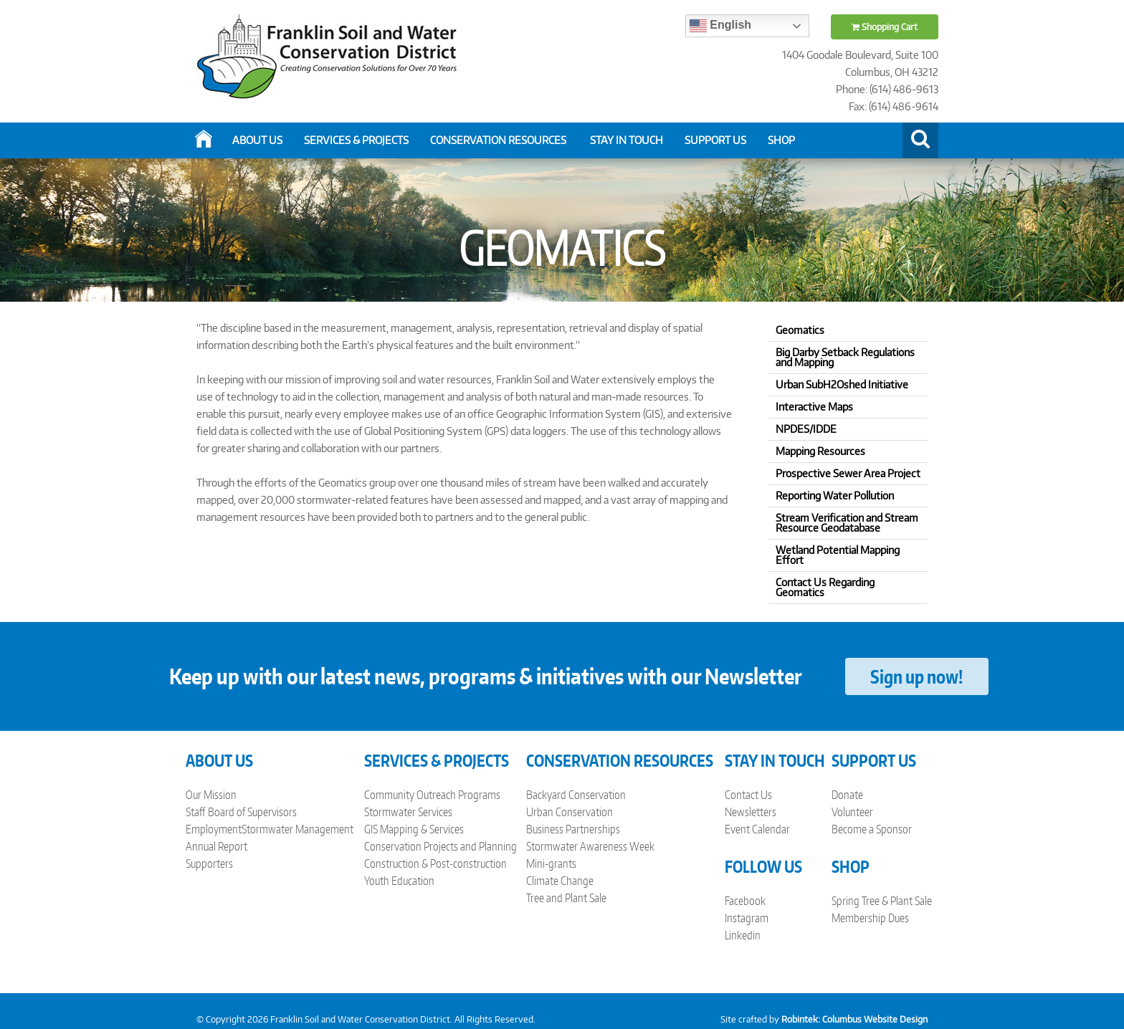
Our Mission (211, 795)
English (720, 25)
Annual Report (216, 846)
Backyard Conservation (576, 795)
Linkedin (743, 935)
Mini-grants (551, 863)
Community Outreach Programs (432, 795)
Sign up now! (916, 676)
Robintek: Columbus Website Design (854, 1019)
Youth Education (399, 881)
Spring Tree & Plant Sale (882, 901)
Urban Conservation (569, 812)
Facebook (745, 901)
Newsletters (750, 812)
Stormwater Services (408, 812)
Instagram (746, 918)
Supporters (209, 863)
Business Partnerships (573, 829)
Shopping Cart (885, 26)
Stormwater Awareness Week (590, 846)
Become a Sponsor (872, 829)
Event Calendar (757, 829)
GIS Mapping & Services (414, 829)
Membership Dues (870, 918)
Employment (214, 829)
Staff (195, 812)
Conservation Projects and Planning (440, 846)
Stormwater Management (297, 829)
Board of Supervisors (252, 812)
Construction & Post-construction (435, 863)
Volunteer (852, 812)
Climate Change (560, 881)
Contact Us (748, 795)
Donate (847, 795)
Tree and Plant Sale (566, 898)
